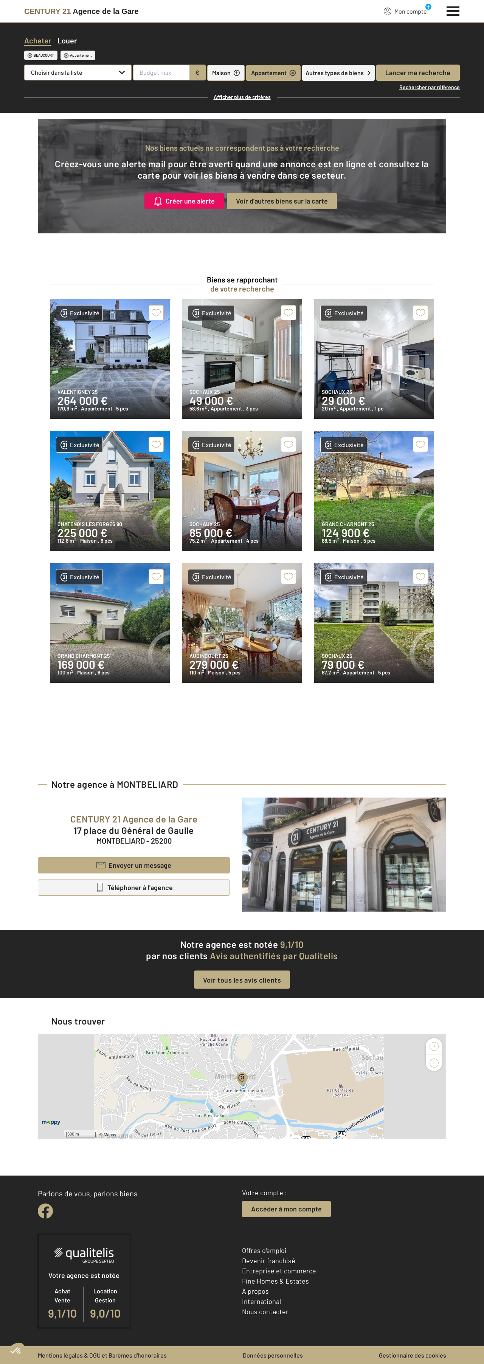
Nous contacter (265, 1311)
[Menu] (453, 10)
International (261, 1301)
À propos (255, 1291)
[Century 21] (81, 11)
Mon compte (405, 11)
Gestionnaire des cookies (412, 1355)
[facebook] (45, 1211)
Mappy (110, 1135)
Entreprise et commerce (279, 1271)
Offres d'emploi (264, 1250)
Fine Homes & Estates (275, 1281)
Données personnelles (273, 1355)
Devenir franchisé (268, 1260)
